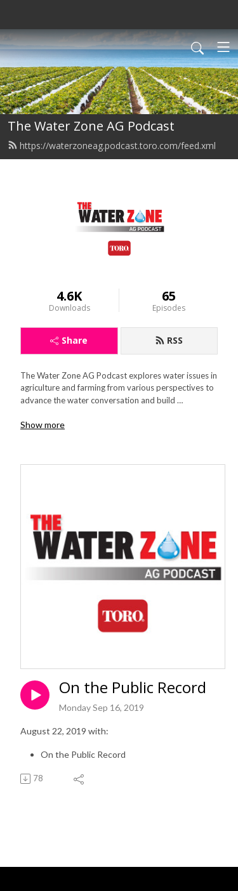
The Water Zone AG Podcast (91, 125)
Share (69, 340)
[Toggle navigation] (223, 47)
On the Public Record (132, 688)
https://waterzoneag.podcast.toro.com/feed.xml (112, 146)
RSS (169, 340)
